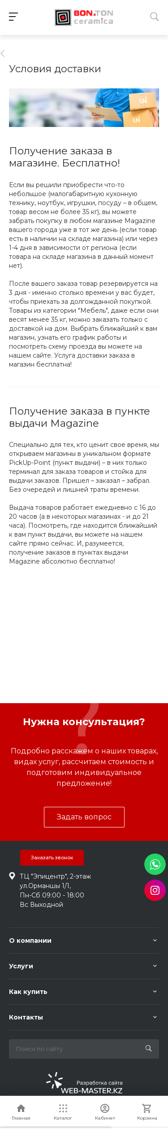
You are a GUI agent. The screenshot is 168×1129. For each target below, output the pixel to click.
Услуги (21, 966)
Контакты (26, 1017)
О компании (30, 940)
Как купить (28, 992)
